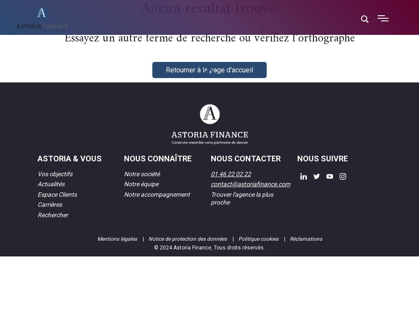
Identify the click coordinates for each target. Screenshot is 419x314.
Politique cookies (259, 239)
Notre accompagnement (157, 194)
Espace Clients (57, 194)
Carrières (50, 204)
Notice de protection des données (188, 239)
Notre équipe (141, 184)
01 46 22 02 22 (231, 174)
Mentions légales (117, 239)
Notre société (142, 174)
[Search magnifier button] (364, 19)
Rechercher (53, 215)
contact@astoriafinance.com (250, 184)
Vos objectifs (55, 174)
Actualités (51, 184)
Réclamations (306, 239)
